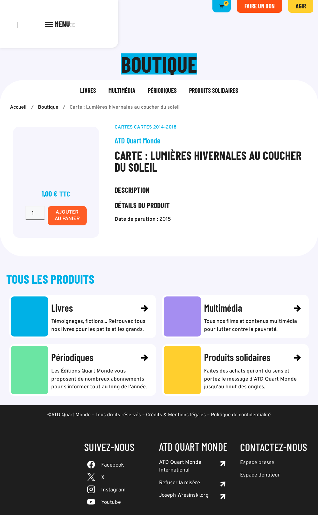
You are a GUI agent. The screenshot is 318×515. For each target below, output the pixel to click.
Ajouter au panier (67, 215)
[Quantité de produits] (35, 213)
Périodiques (162, 90)
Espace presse (257, 462)
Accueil (18, 107)
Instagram (113, 490)
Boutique (48, 107)
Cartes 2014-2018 (155, 127)
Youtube (111, 502)
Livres (88, 90)
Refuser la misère (179, 483)
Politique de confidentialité (241, 415)
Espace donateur (260, 475)
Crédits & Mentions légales (176, 415)
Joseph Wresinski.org (184, 495)
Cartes (124, 127)
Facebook (112, 465)
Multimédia (121, 90)
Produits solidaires (213, 90)
